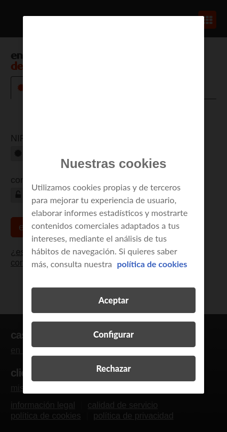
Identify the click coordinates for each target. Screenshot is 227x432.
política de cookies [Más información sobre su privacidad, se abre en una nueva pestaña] (152, 264)
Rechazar (113, 368)
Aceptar (113, 300)
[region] (113, 204)
